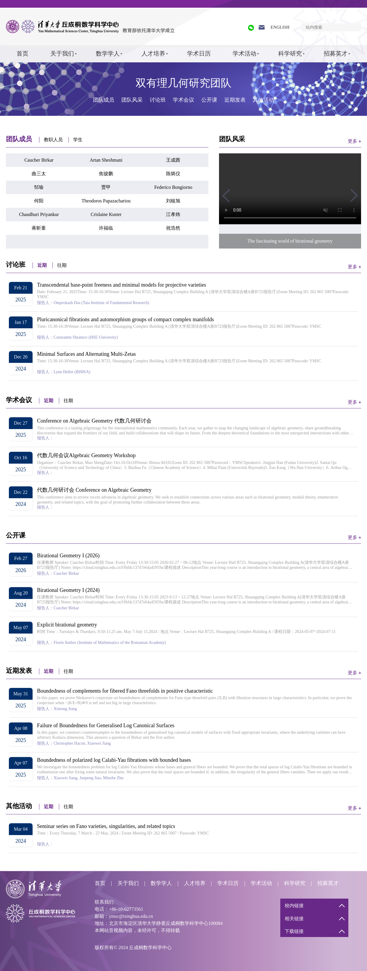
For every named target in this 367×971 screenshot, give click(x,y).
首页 (22, 53)
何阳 (39, 200)
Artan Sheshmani (106, 160)
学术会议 (183, 100)
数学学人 (108, 53)
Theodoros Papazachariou (106, 200)
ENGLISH (280, 27)
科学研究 (290, 53)
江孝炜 (173, 214)
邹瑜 (39, 187)
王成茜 (173, 160)
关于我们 (62, 53)
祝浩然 (173, 227)
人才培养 (153, 53)
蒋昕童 (39, 227)
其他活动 (263, 100)
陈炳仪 (173, 173)
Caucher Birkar (38, 160)
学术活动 (244, 53)
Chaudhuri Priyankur (39, 214)
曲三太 (39, 173)
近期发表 (235, 100)
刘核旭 (173, 200)
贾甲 (106, 187)
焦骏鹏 (106, 173)
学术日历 (199, 53)
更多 (352, 141)
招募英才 (335, 53)
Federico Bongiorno (173, 187)
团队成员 (103, 100)
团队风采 (132, 100)
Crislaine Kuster (106, 214)
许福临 (106, 227)
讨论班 (158, 100)
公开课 (209, 100)
